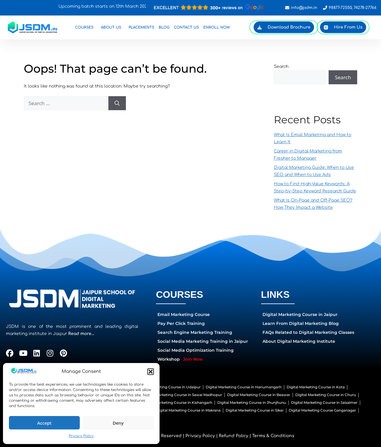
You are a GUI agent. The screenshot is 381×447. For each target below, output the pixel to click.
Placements (141, 27)
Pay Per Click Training (181, 323)
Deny (118, 423)
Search (281, 66)
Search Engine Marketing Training (194, 332)
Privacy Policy (81, 436)
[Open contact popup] (209, 7)
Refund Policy (233, 436)
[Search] (117, 103)
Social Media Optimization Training (195, 350)
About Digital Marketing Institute (299, 341)
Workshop (180, 359)
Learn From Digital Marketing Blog (301, 323)
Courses (85, 27)
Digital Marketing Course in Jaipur (300, 314)
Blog (164, 27)
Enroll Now (216, 27)
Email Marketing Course (183, 314)
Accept (44, 423)
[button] (151, 372)
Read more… (81, 333)
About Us (112, 27)
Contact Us (186, 27)
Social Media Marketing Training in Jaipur (202, 341)
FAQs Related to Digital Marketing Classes (308, 332)
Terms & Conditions (273, 436)
